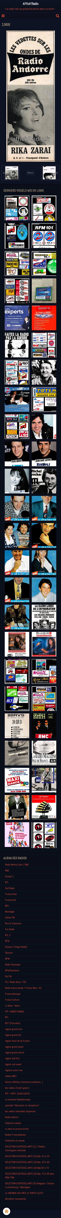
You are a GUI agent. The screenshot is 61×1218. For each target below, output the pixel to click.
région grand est (13, 1035)
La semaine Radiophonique (17, 1099)
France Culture (12, 999)
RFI (6, 1017)
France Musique (12, 994)
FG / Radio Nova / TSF (15, 982)
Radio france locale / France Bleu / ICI (23, 988)
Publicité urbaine (13, 1123)
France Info (10, 900)
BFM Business (12, 970)
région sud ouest (13, 1064)
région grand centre (14, 1052)
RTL (7, 882)
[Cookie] (6, 1211)
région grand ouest (14, 1046)
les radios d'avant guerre (17, 1088)
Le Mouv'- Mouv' (12, 1005)
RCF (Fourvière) (12, 1023)
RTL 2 (8, 935)
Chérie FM (10, 917)
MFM (7, 958)
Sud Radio (9, 888)
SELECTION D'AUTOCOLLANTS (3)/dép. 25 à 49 (27, 1162)
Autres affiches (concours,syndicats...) (24, 1082)
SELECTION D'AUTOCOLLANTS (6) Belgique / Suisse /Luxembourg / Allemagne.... (29, 1185)
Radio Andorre (11, 1117)
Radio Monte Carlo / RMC (17, 864)
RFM (7, 941)
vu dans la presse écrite (17, 1129)
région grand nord (13, 1029)
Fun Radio (9, 929)
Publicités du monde (15, 1140)
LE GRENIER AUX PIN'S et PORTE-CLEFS (24, 1193)
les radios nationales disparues (20, 1111)
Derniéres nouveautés (15, 1198)
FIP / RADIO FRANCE (14, 1011)
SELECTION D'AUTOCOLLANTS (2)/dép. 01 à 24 (27, 1156)
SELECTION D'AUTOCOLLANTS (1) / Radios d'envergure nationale (25, 1148)
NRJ (7, 905)
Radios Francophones (15, 1134)
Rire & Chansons (13, 923)
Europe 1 (9, 876)
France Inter (11, 894)
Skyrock (9, 952)
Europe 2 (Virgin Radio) (16, 947)
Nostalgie (9, 911)
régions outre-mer (14, 1070)
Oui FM (8, 976)
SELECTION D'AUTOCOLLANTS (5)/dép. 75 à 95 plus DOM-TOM (29, 1175)
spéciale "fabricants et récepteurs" (22, 1105)
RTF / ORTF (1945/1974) (17, 1093)
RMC (7, 870)
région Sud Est (12, 1058)
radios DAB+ (11, 1076)
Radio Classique (12, 964)
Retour (30, 172)
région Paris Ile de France (17, 1041)
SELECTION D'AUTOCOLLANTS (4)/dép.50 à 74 (27, 1168)
